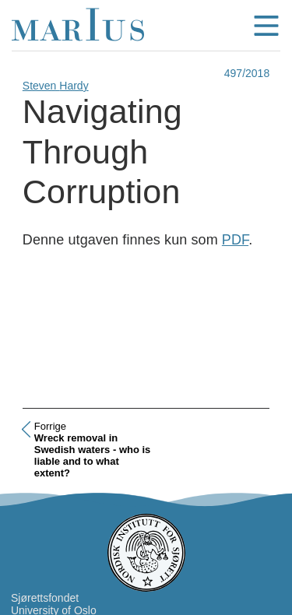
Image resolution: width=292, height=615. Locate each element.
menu (266, 26)
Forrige (50, 426)
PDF (235, 240)
